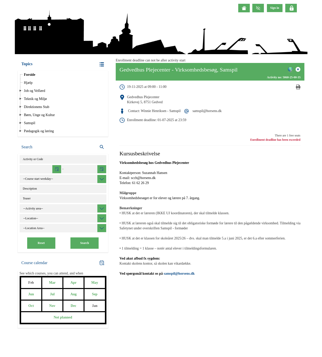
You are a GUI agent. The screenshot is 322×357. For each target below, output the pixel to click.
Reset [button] (41, 243)
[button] (63, 64)
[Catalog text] (63, 189)
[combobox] (64, 179)
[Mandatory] (298, 92)
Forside (29, 75)
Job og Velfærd (34, 91)
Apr (73, 282)
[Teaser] (63, 198)
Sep (94, 294)
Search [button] (84, 243)
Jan (94, 306)
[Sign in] (275, 8)
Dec (73, 306)
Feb (31, 282)
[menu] (275, 8)
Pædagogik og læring (39, 131)
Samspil (29, 123)
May (94, 282)
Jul (52, 294)
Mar (52, 282)
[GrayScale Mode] (258, 8)
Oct (31, 306)
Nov (52, 306)
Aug (73, 294)
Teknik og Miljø (35, 99)
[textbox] (40, 169)
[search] (63, 147)
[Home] (244, 8)
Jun (31, 294)
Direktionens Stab (36, 107)
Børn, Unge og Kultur (39, 115)
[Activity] (63, 159)
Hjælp (28, 83)
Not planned (63, 317)
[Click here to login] (291, 8)
